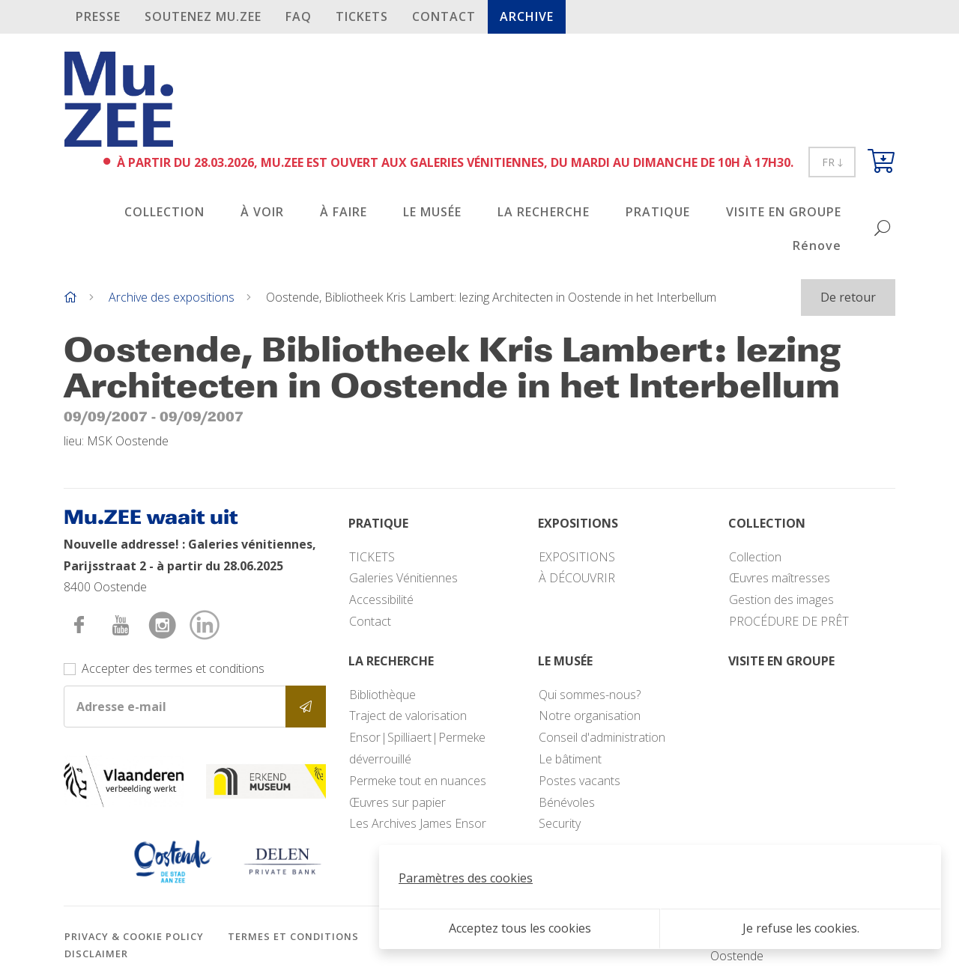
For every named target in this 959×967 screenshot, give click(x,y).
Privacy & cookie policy (134, 936)
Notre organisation (590, 715)
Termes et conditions (293, 936)
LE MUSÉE (432, 212)
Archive (527, 16)
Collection (755, 557)
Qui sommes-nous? (590, 694)
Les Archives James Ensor (417, 823)
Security (560, 823)
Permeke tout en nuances (417, 780)
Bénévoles (567, 802)
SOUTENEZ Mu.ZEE (203, 16)
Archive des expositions (172, 297)
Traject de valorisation (408, 715)
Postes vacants (579, 780)
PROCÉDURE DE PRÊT (789, 621)
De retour (848, 297)
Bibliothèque (382, 694)
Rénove (817, 245)
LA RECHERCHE (543, 212)
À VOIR (262, 212)
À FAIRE (343, 212)
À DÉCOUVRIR (577, 578)
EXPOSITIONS (577, 557)
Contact (444, 16)
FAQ (298, 16)
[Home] (70, 297)
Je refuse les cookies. (800, 928)
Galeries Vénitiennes (403, 578)
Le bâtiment (570, 759)
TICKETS (362, 16)
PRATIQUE (658, 212)
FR (832, 162)
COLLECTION (164, 212)
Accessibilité (381, 599)
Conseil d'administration (602, 737)
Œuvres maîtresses (779, 578)
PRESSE (98, 16)
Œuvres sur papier (397, 802)
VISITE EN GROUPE (783, 212)
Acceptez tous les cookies (520, 928)
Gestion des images (781, 599)
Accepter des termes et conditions (173, 668)
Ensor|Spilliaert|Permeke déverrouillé (417, 748)
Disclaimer (96, 953)
